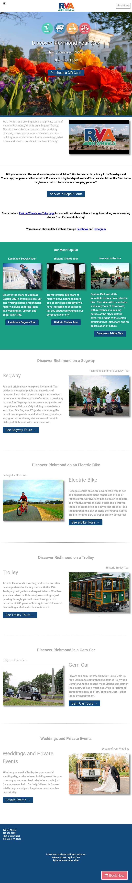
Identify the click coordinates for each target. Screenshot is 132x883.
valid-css (81, 854)
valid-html (71, 854)
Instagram (100, 229)
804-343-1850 (66, 60)
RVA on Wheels (9, 830)
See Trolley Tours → (19, 615)
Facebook (82, 229)
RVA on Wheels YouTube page (37, 213)
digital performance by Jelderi (66, 860)
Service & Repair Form (66, 194)
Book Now (117, 875)
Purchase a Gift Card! (66, 73)
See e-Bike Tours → (85, 522)
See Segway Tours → (20, 430)
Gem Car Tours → (84, 703)
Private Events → (17, 800)
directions (123, 5)
